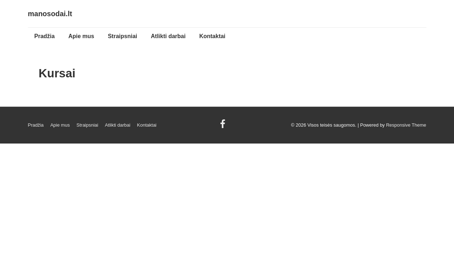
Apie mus (81, 36)
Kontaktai (212, 36)
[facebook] (223, 126)
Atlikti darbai (168, 36)
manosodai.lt (50, 14)
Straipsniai (122, 36)
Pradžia (44, 36)
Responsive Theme (406, 125)
